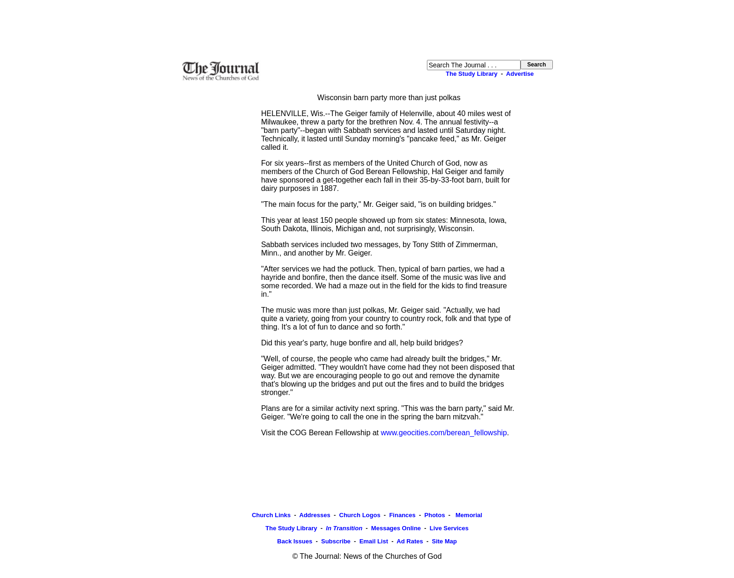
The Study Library (472, 73)
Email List (374, 541)
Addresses (314, 515)
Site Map (444, 541)
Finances (402, 515)
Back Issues (294, 541)
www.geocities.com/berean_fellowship (444, 433)
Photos (435, 515)
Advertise (520, 73)
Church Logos (360, 515)
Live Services (449, 528)
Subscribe (336, 541)
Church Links (271, 515)
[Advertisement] (367, 30)
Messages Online (396, 528)
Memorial (468, 515)
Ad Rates (409, 541)
